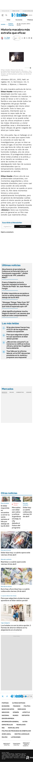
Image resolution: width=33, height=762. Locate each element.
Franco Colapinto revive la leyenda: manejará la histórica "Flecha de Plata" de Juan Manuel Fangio (16, 285)
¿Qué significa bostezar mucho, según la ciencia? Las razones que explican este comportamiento (16, 313)
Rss (3, 728)
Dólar (8, 20)
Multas (4, 737)
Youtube (21, 696)
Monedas (4, 392)
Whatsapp (25, 696)
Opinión (16, 712)
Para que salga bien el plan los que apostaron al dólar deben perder (18, 336)
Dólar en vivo (15, 10)
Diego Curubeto (7, 38)
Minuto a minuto (16, 504)
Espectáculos (7, 725)
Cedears (28, 392)
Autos (24, 721)
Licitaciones (15, 737)
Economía (19, 20)
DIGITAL (6, 744)
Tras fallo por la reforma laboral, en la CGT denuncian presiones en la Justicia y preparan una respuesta (18, 354)
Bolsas (12, 392)
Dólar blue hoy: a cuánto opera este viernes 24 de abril (15, 553)
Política (27, 706)
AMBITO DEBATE (26, 744)
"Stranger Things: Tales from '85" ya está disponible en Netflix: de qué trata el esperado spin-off (16, 304)
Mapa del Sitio (13, 728)
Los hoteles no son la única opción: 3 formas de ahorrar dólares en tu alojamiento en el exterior (16, 627)
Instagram (11, 696)
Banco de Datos (8, 709)
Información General (10, 721)
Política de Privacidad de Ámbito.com (16, 731)
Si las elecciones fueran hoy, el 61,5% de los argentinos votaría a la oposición (18, 329)
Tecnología (21, 725)
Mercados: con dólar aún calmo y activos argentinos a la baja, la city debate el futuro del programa (16, 517)
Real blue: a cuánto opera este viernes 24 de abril (13, 563)
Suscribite (23, 226)
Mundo (15, 715)
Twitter (3, 696)
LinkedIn (16, 696)
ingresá (30, 15)
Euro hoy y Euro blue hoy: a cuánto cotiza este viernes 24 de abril (15, 590)
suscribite (24, 15)
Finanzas (16, 706)
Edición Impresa (8, 718)
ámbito (3, 24)
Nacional (5, 715)
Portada (5, 703)
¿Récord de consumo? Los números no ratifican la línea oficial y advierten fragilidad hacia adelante (18, 345)
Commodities (20, 392)
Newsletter (27, 696)
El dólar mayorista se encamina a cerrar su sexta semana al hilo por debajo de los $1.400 (15, 295)
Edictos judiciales (22, 734)
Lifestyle (26, 712)
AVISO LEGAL (6, 734)
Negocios (5, 712)
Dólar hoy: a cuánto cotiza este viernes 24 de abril (27, 512)
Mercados (22, 709)
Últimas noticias (18, 703)
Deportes (25, 715)
